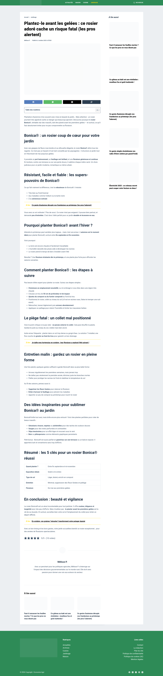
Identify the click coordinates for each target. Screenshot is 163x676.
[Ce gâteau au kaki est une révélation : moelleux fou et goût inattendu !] (62, 603)
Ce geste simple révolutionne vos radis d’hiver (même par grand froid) (123, 152)
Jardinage (94, 2)
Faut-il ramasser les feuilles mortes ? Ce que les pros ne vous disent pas (35, 616)
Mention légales (137, 659)
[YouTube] (142, 672)
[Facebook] (33, 102)
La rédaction (138, 648)
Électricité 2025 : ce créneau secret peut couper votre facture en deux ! (123, 187)
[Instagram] (136, 672)
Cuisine (85, 2)
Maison (77, 2)
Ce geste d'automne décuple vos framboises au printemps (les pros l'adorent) (122, 116)
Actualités (69, 2)
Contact (140, 645)
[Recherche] (138, 3)
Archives (66, 648)
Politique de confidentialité (133, 654)
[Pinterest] (139, 672)
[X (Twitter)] (72, 102)
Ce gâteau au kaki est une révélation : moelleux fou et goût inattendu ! (61, 616)
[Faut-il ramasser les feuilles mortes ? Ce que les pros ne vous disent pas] (36, 603)
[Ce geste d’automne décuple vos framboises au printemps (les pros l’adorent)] (89, 603)
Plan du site (138, 651)
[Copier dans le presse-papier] (91, 102)
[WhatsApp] (53, 102)
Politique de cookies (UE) (133, 656)
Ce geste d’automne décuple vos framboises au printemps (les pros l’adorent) (88, 616)
